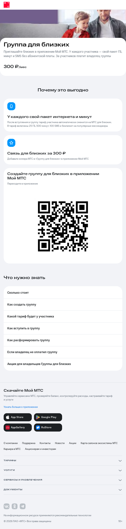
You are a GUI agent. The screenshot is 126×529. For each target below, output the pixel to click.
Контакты (45, 443)
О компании (11, 443)
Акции (72, 443)
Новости (60, 443)
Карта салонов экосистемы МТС (99, 443)
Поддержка (28, 443)
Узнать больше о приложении (21, 407)
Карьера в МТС (12, 449)
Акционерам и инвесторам (40, 449)
